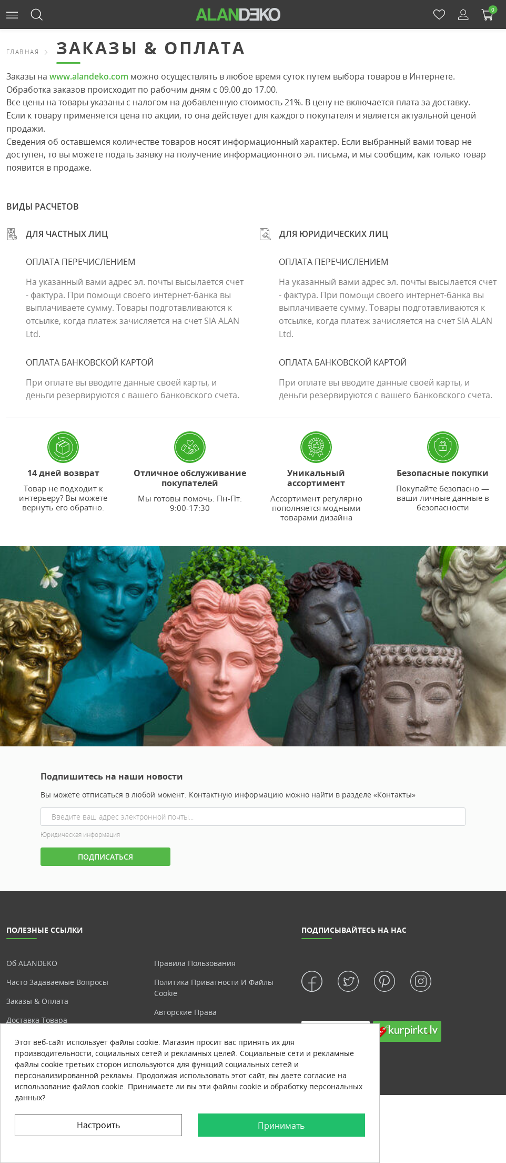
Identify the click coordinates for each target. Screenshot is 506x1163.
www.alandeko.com (88, 76)
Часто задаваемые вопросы (57, 982)
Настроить (98, 1125)
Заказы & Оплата (37, 1001)
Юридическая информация (80, 834)
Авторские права (185, 1012)
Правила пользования (195, 963)
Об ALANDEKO (31, 963)
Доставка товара (36, 1020)
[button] (12, 14)
